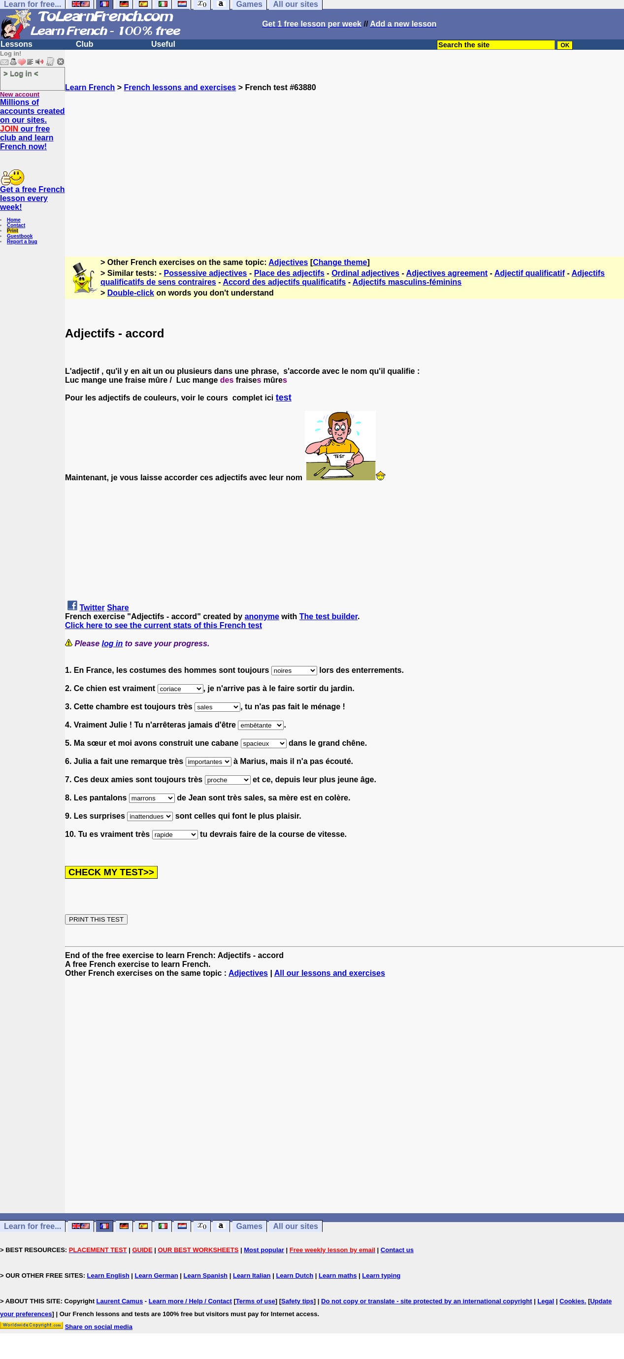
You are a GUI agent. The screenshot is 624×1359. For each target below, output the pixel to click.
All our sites (295, 1226)
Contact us (397, 1250)
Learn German (156, 1275)
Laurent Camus (120, 1301)
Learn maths (338, 1275)
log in (112, 643)
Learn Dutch (294, 1275)
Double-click (130, 293)
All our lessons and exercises (329, 973)
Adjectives (288, 262)
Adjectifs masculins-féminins (407, 282)
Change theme (340, 262)
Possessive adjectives (205, 273)
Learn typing (381, 1275)
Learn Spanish (205, 1275)
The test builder (328, 616)
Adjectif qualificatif (529, 273)
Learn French (90, 87)
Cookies (572, 1301)
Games (249, 1226)
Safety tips (297, 1301)
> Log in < (20, 73)
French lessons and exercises (180, 87)
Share (118, 607)
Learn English (108, 1275)
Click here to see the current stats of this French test (163, 625)
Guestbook (20, 236)
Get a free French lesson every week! (32, 198)
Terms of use (255, 1301)
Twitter (91, 607)
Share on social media (98, 1326)
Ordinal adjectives (365, 273)
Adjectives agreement (447, 273)
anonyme (262, 616)
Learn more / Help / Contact (190, 1301)
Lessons (16, 44)
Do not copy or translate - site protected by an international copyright (426, 1301)
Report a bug (22, 241)
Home (14, 220)
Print (12, 230)
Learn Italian (252, 1275)
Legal (545, 1301)
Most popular (264, 1250)
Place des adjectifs (289, 273)
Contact (16, 225)
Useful (163, 44)
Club (85, 44)
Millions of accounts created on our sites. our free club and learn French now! (32, 124)
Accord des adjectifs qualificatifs (284, 282)
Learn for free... (32, 1226)
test (284, 397)
